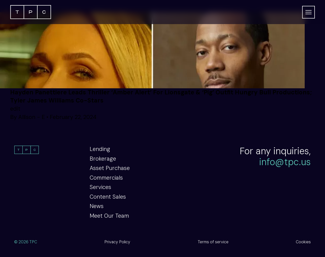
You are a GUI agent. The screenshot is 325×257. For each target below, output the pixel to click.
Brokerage (103, 158)
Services (100, 187)
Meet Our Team (109, 215)
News (97, 206)
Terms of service (213, 242)
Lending (100, 149)
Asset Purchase (110, 168)
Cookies (303, 242)
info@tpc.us (285, 162)
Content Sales (108, 196)
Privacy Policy (117, 242)
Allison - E (31, 117)
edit (15, 108)
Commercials (106, 177)
